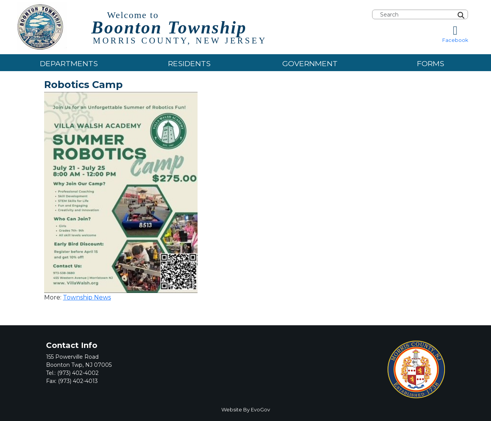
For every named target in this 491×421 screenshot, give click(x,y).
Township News (87, 297)
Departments (69, 63)
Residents (189, 63)
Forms (430, 63)
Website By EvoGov (245, 410)
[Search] (470, 15)
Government (310, 63)
